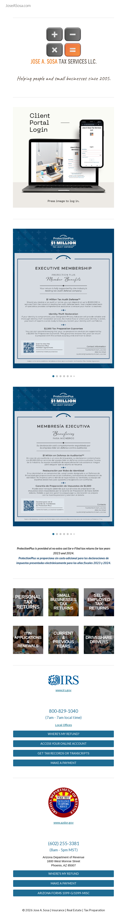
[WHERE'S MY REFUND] (63, 873)
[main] (63, 79)
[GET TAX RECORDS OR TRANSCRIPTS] (63, 753)
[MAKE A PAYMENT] (63, 763)
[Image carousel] (63, 303)
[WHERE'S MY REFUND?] (63, 734)
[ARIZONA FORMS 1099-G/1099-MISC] (63, 893)
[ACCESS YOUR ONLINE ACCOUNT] (63, 743)
